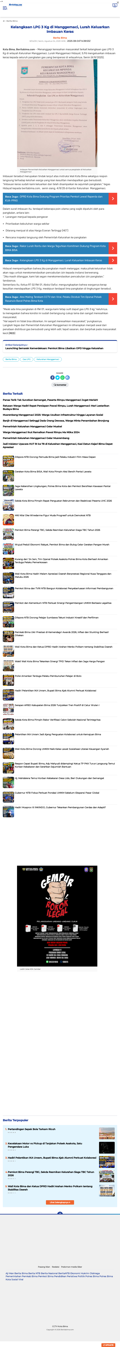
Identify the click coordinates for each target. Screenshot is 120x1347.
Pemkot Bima (45, 1276)
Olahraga (95, 1273)
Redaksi (55, 1267)
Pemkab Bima (30, 1276)
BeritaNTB (64, 1273)
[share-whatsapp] (62, 377)
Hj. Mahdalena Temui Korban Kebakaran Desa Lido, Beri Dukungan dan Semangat (59, 778)
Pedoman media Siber (71, 1267)
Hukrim (85, 1273)
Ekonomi (75, 1273)
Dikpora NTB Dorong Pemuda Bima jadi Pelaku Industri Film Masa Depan (55, 457)
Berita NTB (34, 1273)
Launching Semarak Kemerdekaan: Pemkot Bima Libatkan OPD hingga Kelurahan (54, 348)
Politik (81, 1276)
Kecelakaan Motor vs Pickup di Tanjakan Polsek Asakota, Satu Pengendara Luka (45, 1145)
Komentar (60, 384)
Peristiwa (72, 1276)
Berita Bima (11, 359)
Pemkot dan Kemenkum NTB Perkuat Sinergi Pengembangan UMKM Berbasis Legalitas (63, 603)
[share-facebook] (52, 377)
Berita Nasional (49, 1273)
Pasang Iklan (44, 1267)
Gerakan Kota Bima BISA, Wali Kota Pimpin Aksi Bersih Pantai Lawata (53, 471)
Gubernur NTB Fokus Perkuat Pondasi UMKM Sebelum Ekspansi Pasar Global (57, 792)
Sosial (14, 1279)
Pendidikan (60, 1276)
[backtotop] (60, 1214)
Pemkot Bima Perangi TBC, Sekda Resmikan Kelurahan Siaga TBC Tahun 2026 (57, 530)
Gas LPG (26, 359)
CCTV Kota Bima (60, 1326)
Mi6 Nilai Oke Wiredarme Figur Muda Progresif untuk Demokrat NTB (53, 515)
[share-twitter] (57, 377)
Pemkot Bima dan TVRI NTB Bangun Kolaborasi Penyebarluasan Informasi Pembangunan (64, 588)
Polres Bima (92, 1276)
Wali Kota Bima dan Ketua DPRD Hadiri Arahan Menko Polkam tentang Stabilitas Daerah (63, 646)
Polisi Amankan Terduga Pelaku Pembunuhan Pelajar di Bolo (48, 676)
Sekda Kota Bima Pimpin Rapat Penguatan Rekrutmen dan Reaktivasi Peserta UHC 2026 (63, 500)
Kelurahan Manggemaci (48, 359)
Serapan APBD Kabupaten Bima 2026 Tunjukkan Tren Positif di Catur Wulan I (57, 705)
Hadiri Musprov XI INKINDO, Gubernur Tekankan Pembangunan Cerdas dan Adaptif (60, 807)
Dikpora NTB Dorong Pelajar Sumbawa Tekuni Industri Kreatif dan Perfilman (56, 617)
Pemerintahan (13, 1276)
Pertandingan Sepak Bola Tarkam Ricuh (31, 1129)
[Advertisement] (60, 841)
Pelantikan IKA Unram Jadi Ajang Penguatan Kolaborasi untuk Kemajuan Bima (58, 734)
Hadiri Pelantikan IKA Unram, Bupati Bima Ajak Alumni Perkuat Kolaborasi (55, 690)
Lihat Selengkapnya (60, 1202)
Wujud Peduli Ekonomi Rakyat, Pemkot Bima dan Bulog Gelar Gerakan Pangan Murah (62, 544)
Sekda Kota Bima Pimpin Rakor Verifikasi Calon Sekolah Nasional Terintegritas (57, 719)
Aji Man (10, 1273)
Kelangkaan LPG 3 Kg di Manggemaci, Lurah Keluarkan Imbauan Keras (61, 260)
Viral (20, 1279)
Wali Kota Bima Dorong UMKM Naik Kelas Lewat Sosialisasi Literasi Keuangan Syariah (62, 749)
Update (108, 1345)
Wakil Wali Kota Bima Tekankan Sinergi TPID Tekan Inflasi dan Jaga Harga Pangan (60, 661)
